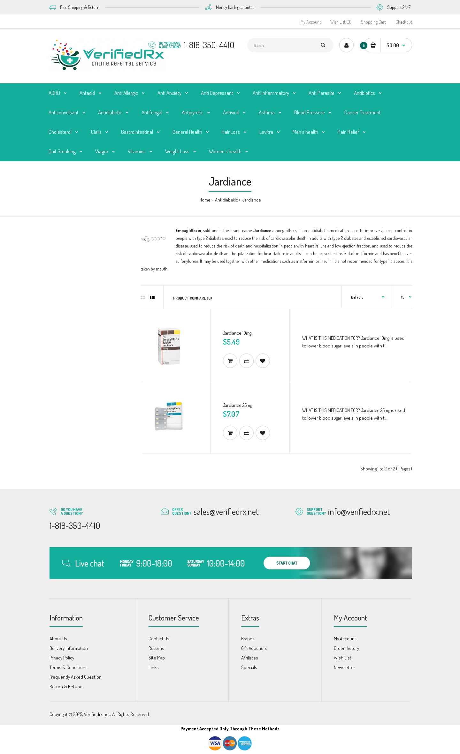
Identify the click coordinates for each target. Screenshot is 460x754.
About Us (58, 639)
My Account (311, 22)
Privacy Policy (62, 658)
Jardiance (251, 200)
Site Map (157, 658)
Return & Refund (66, 686)
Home (205, 200)
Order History (346, 648)
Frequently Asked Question (76, 677)
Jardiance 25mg (237, 405)
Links (154, 667)
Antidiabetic (226, 200)
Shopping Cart (373, 22)
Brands (248, 639)
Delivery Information (69, 648)
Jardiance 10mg (237, 333)
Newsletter (344, 667)
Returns (156, 648)
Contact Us (159, 639)
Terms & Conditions (69, 667)
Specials (249, 667)
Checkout (403, 22)
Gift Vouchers (254, 648)
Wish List (342, 658)
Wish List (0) (340, 22)
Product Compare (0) (192, 298)
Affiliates (249, 658)
